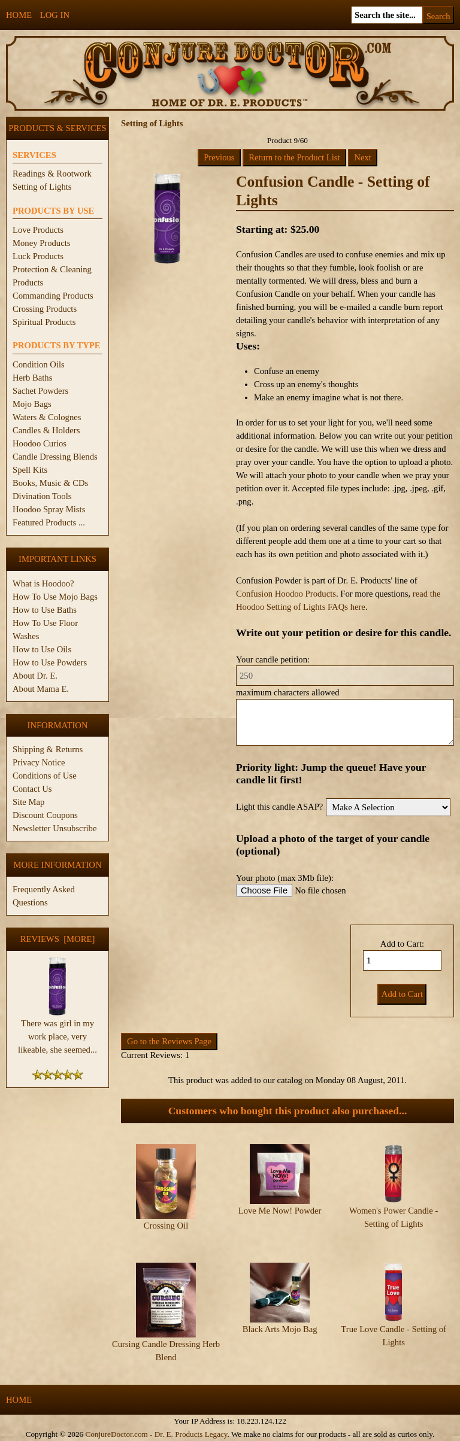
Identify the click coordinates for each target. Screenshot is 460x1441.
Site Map (28, 802)
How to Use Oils (42, 649)
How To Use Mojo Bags (55, 596)
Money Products (41, 243)
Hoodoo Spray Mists (49, 509)
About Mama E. (41, 689)
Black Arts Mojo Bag (280, 1329)
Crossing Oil (166, 1225)
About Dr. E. (35, 675)
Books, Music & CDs (50, 483)
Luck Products (38, 256)
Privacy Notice (39, 762)
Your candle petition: (273, 659)
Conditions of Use (45, 775)
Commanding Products (53, 295)
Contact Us (32, 789)
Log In (54, 15)
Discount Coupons (45, 815)
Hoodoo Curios (39, 443)
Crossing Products (45, 309)
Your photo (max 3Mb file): (285, 878)
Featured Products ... (49, 522)
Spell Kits (30, 470)
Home (19, 15)
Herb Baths (32, 377)
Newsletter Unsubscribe (54, 828)
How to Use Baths (45, 610)
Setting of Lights (42, 186)
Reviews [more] (57, 939)
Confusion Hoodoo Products (286, 593)
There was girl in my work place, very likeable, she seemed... (57, 1031)
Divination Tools (42, 496)
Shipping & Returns (48, 749)
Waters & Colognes (47, 417)
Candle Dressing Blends (55, 456)
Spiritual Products (44, 322)
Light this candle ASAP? (279, 806)
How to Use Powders (50, 662)
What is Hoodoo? (43, 583)
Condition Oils (39, 364)
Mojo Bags (32, 404)
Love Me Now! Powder (280, 1210)
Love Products (38, 230)
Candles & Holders (46, 430)
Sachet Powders (40, 391)
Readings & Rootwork (52, 173)
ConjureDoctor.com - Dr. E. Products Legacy (156, 1434)
